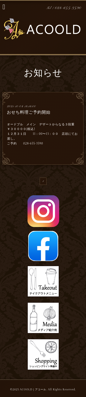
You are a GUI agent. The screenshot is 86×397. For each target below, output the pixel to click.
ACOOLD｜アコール (33, 389)
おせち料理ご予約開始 (28, 112)
